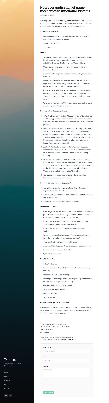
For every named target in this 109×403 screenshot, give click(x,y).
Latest (6, 372)
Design (52, 329)
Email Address (47, 347)
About (6, 384)
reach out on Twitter (69, 339)
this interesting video (62, 20)
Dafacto (10, 360)
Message (45, 366)
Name (45, 357)
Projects (7, 380)
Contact (7, 388)
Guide (6, 376)
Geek (47, 332)
